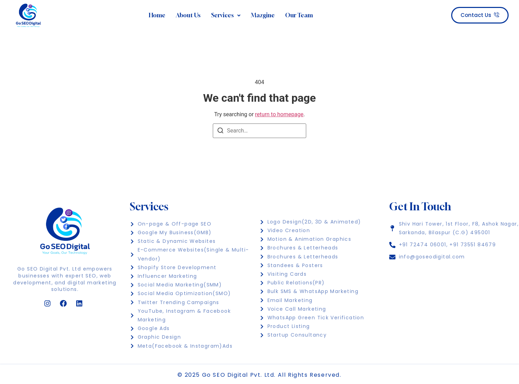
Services (225, 15)
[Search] (220, 131)
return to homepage (279, 114)
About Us (188, 15)
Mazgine (263, 15)
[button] (226, 15)
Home (157, 15)
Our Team (299, 15)
